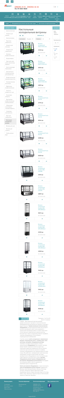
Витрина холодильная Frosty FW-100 (43, 98)
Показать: (38, 38)
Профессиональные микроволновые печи (10, 78)
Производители (22, 384)
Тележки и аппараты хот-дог (9, 91)
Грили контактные (10, 30)
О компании (7, 384)
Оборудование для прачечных (46, 17)
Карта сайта (7, 387)
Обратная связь (8, 389)
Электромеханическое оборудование (18, 17)
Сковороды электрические (8, 112)
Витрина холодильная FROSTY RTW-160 (42, 80)
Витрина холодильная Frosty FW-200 (43, 150)
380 (55, 57)
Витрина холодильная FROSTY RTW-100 (42, 45)
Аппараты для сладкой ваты (9, 50)
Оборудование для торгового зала (57, 18)
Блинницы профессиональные (9, 54)
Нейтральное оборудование (51, 17)
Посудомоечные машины (40, 17)
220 (56, 49)
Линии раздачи (35, 17)
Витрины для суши (10, 126)
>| (27, 318)
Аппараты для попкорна (9, 46)
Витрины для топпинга (8, 129)
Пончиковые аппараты (8, 95)
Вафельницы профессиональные (9, 87)
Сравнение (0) (40, 35)
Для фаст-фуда (29, 17)
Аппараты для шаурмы (9, 34)
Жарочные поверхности (8, 41)
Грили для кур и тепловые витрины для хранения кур (9, 73)
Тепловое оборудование (12, 17)
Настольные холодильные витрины (8, 121)
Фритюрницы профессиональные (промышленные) (9, 101)
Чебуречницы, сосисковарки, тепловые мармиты (9, 107)
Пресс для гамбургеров (8, 116)
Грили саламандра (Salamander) (10, 68)
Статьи (20, 386)
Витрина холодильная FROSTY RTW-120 (42, 63)
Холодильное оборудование (23, 17)
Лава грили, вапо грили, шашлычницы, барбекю (10, 63)
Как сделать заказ (8, 386)
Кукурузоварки (9, 58)
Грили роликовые (9, 38)
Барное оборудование (7, 16)
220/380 (56, 53)
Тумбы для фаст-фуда (9, 134)
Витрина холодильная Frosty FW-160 (43, 133)
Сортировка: (22, 38)
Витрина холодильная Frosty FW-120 (43, 115)
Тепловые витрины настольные (10, 82)
